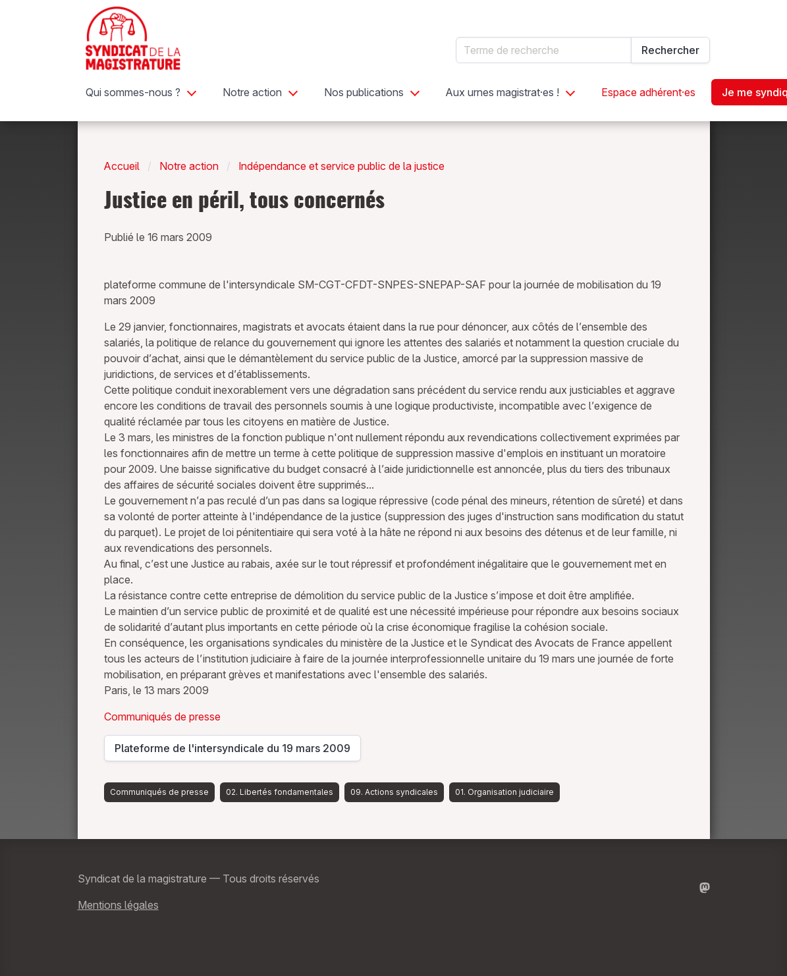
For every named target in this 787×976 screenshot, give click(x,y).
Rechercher (670, 50)
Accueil (122, 166)
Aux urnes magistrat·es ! (502, 92)
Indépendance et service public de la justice (341, 166)
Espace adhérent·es (648, 92)
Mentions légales (118, 904)
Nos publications (364, 92)
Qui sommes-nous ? (133, 92)
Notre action (252, 92)
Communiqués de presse (162, 716)
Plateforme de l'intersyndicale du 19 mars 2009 (232, 751)
